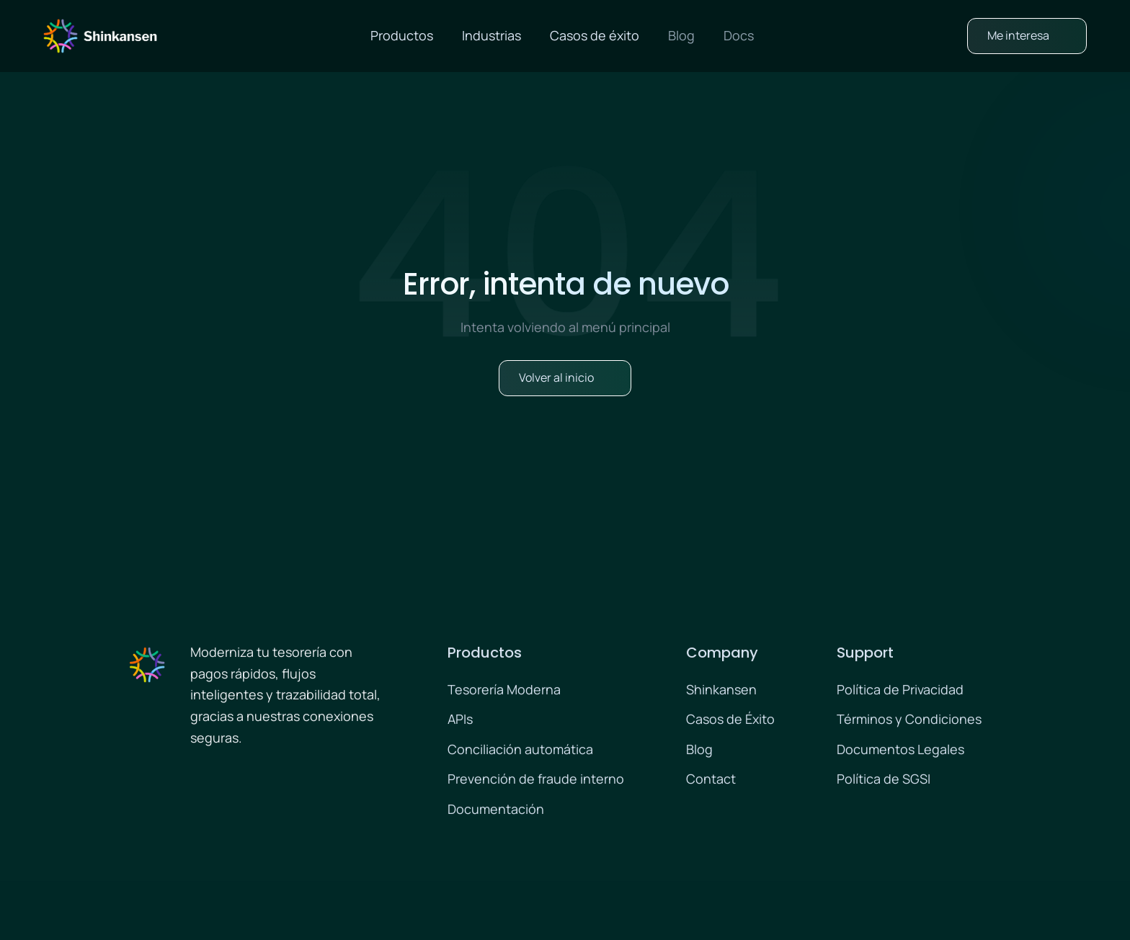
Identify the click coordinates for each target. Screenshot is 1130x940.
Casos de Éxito (730, 721)
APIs (460, 721)
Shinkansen (721, 691)
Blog (681, 35)
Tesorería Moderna (504, 691)
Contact (711, 780)
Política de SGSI (883, 780)
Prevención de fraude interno (536, 780)
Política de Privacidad (900, 691)
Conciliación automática (520, 751)
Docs (739, 35)
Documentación (496, 811)
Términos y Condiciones (909, 721)
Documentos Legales (900, 751)
